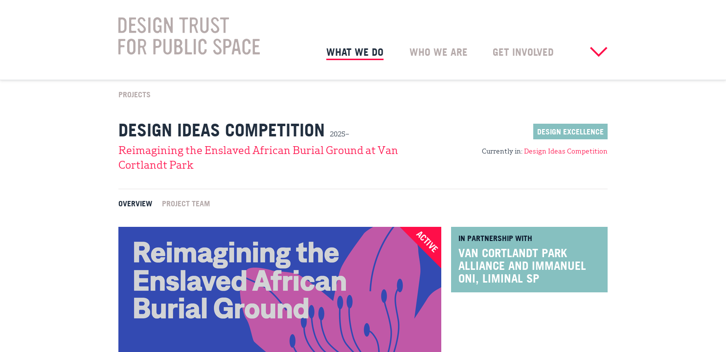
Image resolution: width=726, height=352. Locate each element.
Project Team (186, 202)
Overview (135, 202)
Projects (134, 93)
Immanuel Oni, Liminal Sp (522, 272)
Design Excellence (570, 131)
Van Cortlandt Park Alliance (512, 259)
